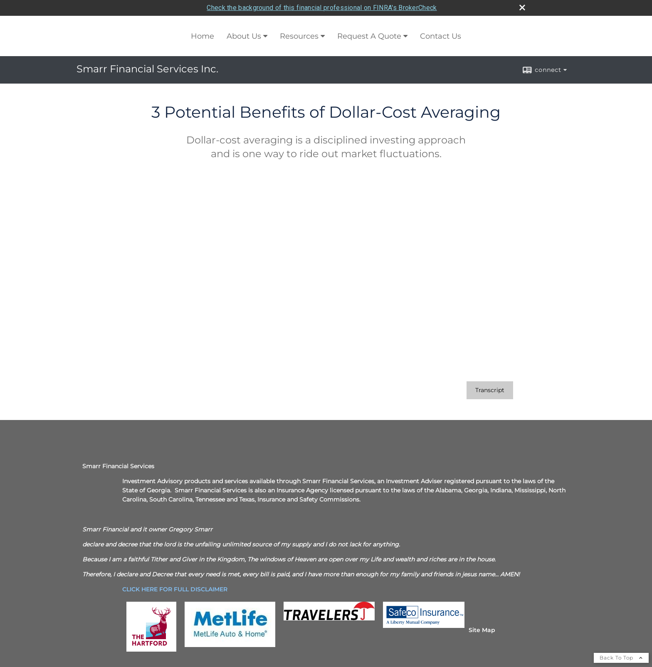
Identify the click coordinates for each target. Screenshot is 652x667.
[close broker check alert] (522, 7)
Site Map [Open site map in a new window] (482, 630)
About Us (244, 36)
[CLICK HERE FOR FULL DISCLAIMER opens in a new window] (174, 589)
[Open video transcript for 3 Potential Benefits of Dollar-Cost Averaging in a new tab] (490, 390)
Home (202, 36)
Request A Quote (369, 36)
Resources (299, 36)
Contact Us (440, 36)
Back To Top (621, 658)
